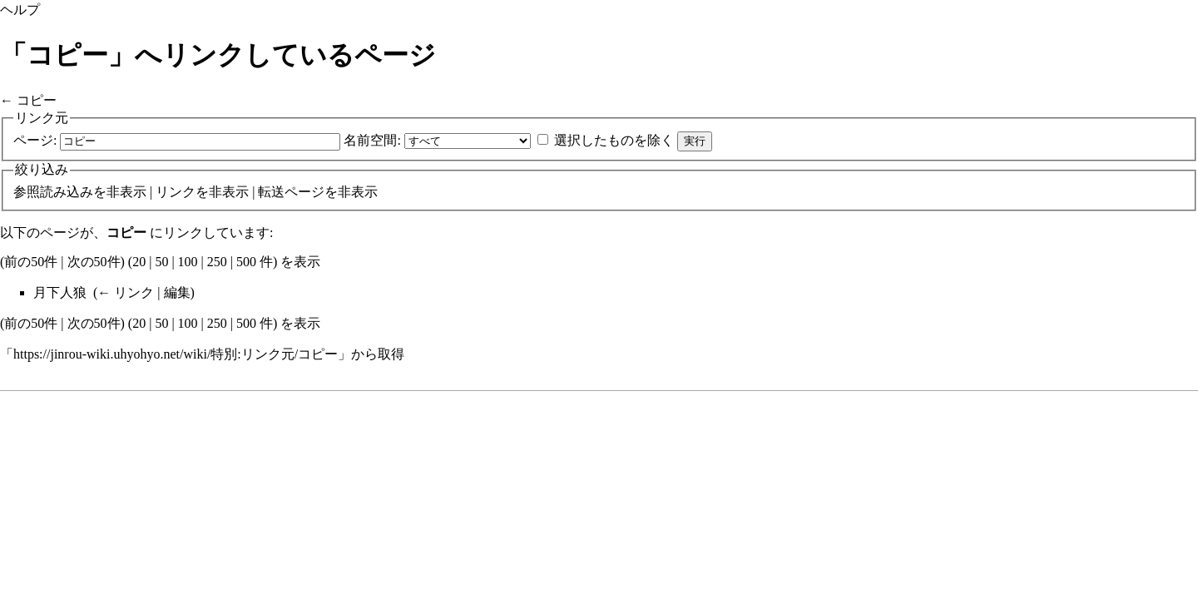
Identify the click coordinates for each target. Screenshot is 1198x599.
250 (217, 262)
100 (188, 262)
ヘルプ (20, 9)
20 (139, 262)
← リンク (125, 292)
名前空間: (372, 140)
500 (246, 262)
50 (161, 262)
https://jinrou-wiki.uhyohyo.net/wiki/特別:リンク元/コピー (175, 354)
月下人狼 (60, 292)
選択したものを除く (614, 140)
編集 (177, 292)
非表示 (126, 192)
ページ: (35, 140)
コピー (37, 100)
